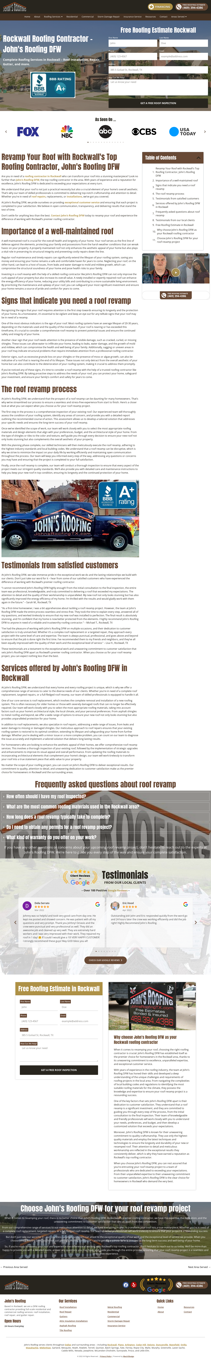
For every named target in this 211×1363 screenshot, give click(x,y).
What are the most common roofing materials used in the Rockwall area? (72, 806)
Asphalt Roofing (67, 1324)
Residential (72, 16)
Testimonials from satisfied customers (177, 198)
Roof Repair (65, 1311)
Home (27, 16)
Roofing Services (53, 16)
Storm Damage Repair (109, 16)
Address (112, 64)
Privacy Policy (105, 1354)
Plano (121, 1342)
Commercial (88, 16)
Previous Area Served (14, 1267)
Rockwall (112, 1342)
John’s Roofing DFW (27, 180)
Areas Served (179, 16)
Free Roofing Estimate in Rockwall (175, 225)
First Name (113, 38)
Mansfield (174, 1342)
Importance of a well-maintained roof (177, 180)
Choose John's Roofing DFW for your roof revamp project (177, 240)
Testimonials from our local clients (175, 220)
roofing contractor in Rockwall (43, 176)
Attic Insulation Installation (73, 1320)
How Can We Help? (117, 78)
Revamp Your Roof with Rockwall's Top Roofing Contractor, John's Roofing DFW (177, 172)
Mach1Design (128, 1354)
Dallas (68, 1342)
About (37, 16)
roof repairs (39, 196)
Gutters (63, 1315)
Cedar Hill (141, 1342)
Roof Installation (67, 1307)
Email (161, 51)
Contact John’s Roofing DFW (67, 215)
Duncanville (162, 1342)
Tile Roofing (65, 1328)
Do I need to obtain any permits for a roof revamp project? (59, 827)
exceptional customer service (82, 202)
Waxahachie (32, 1345)
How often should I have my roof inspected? (46, 796)
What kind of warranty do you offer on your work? (51, 837)
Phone (111, 51)
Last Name (164, 38)
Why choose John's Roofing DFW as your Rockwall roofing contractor (177, 231)
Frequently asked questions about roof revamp (178, 213)
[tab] (105, 796)
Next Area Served (199, 1267)
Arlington (130, 1342)
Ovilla (183, 1342)
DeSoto (151, 1342)
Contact (163, 16)
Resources (150, 16)
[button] (6, 131)
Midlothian (45, 1345)
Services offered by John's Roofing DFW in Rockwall (178, 205)
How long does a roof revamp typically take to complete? (58, 817)
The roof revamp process (170, 193)
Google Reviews (117, 890)
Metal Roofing (114, 1307)
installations (74, 196)
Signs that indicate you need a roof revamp (175, 187)
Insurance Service (133, 16)
